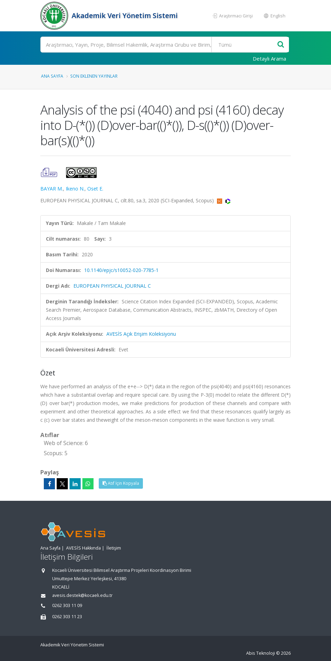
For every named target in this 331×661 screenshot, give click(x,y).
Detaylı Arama (269, 58)
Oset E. (95, 188)
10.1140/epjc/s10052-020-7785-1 (121, 270)
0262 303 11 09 (67, 605)
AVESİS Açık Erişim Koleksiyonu (141, 333)
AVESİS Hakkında (83, 548)
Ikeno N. (75, 188)
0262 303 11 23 (67, 617)
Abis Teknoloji (260, 653)
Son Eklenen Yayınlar (94, 76)
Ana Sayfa (52, 76)
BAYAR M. (51, 188)
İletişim (113, 548)
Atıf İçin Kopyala (121, 483)
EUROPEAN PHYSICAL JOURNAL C (112, 285)
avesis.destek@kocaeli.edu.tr (82, 595)
